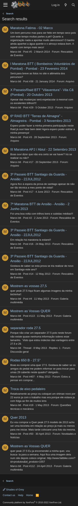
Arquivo (70, 81)
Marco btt (15, 51)
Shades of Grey (13, 489)
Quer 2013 (18, 417)
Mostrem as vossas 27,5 (28, 286)
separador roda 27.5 (25, 328)
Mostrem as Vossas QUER (30, 311)
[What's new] (65, 5)
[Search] (73, 5)
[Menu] (5, 5)
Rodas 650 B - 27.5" (25, 360)
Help (20, 495)
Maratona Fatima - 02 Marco (31, 28)
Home (29, 495)
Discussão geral (19, 351)
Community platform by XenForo (32, 502)
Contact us (9, 495)
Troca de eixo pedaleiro (27, 389)
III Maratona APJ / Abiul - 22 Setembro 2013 (43, 149)
